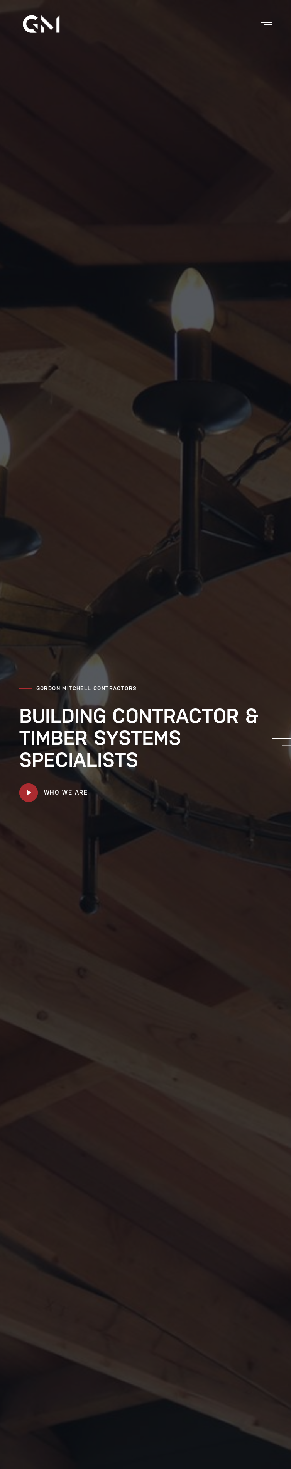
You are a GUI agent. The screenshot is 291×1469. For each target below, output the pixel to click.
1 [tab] (281, 738)
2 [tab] (286, 745)
